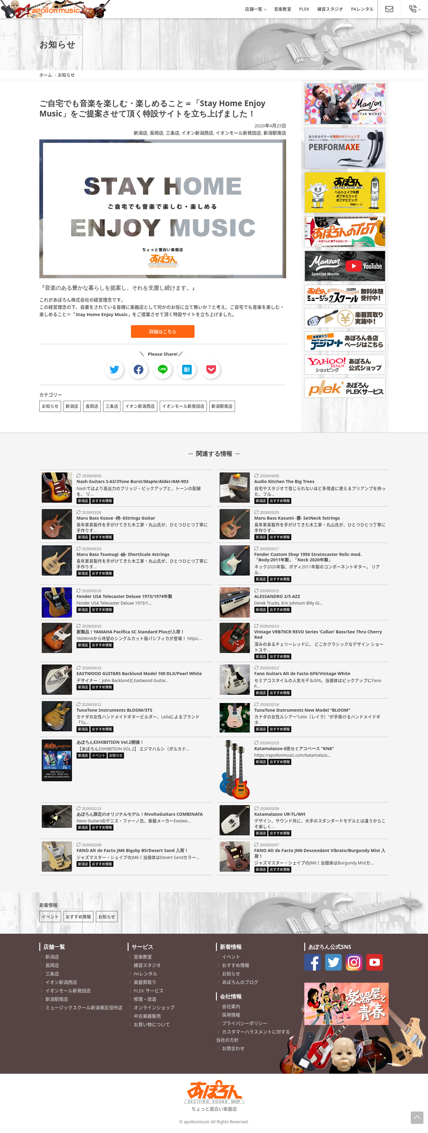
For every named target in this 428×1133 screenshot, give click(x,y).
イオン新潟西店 (197, 133)
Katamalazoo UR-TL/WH (279, 815)
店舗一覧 (255, 9)
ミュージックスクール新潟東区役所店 (84, 1010)
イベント (50, 919)
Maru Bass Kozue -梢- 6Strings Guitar (116, 519)
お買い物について (152, 1027)
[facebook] (138, 369)
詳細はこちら (162, 331)
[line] (163, 369)
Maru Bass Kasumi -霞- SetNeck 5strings (297, 519)
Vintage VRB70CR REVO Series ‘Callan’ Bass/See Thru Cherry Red (318, 635)
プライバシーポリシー (244, 1025)
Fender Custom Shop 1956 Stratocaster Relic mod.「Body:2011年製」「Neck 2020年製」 (308, 558)
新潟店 (140, 133)
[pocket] (211, 369)
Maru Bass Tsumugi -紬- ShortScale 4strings (123, 555)
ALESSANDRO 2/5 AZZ (277, 597)
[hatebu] (187, 369)
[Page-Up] (417, 1118)
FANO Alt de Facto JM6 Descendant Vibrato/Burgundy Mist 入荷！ (320, 854)
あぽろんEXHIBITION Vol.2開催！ (110, 743)
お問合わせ (233, 1050)
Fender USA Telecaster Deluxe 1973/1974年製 (124, 597)
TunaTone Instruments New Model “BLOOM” (302, 711)
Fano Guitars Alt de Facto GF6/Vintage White (302, 675)
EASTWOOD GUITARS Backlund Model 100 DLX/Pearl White (139, 675)
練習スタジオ (330, 9)
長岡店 (156, 133)
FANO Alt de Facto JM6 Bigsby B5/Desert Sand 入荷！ (132, 851)
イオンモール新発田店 (238, 133)
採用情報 (231, 1017)
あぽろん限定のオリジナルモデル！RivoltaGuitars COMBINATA (140, 815)
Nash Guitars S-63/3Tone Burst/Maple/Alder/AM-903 (132, 482)
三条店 (172, 133)
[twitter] (114, 369)
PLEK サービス (148, 993)
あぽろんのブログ (240, 984)
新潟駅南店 (274, 133)
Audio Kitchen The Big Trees (284, 482)
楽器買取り (145, 984)
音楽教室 (282, 9)
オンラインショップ (154, 1010)
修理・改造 (145, 1001)
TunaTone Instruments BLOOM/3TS (114, 711)
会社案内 (231, 1008)
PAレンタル (362, 9)
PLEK (304, 9)
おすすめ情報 (78, 919)
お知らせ (50, 406)
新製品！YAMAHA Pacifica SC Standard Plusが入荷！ (131, 632)
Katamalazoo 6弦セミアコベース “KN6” (294, 749)
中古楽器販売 (147, 1018)
